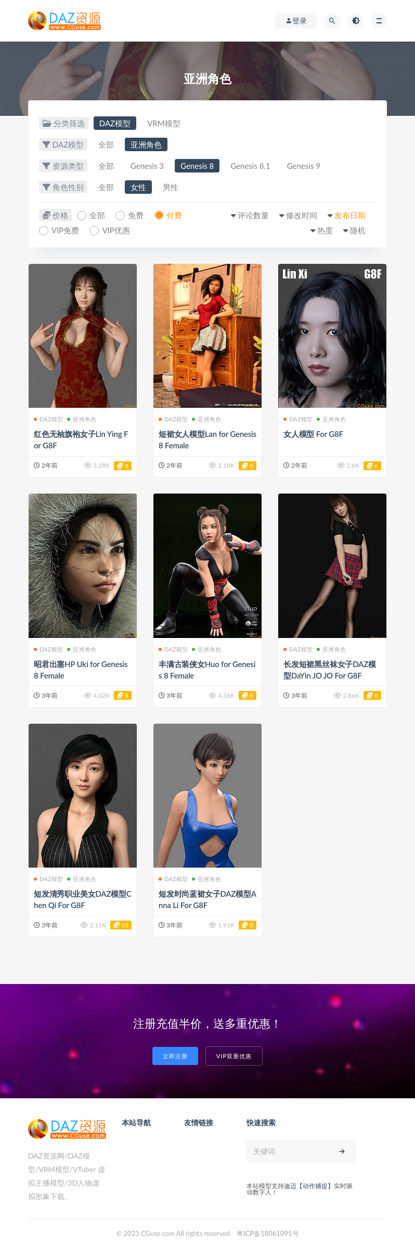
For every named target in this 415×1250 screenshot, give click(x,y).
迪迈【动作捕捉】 (309, 1186)
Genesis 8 (197, 165)
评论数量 (253, 215)
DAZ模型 (115, 123)
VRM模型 (163, 123)
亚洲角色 (146, 144)
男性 (170, 187)
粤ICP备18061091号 (268, 1233)
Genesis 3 (147, 165)
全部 (106, 144)
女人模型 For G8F (313, 433)
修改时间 (301, 215)
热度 (325, 230)
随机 (358, 230)
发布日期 (350, 215)
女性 (138, 187)
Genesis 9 (303, 165)
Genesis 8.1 (250, 165)
